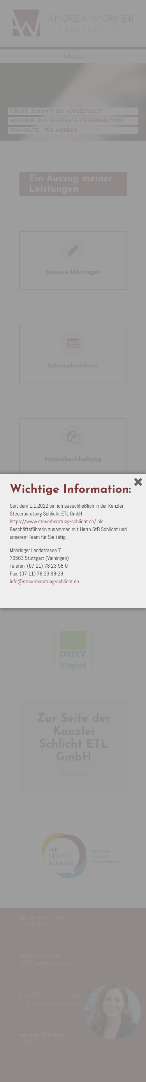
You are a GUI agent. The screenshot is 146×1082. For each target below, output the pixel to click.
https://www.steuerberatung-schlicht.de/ (53, 521)
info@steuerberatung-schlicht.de (44, 581)
